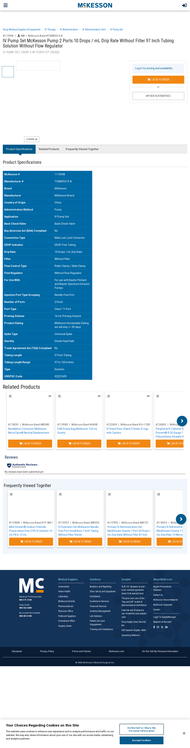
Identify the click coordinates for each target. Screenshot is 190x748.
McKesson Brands (66, 601)
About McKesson (162, 579)
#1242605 (161, 424)
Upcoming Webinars (131, 635)
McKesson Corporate (162, 605)
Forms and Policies (81, 651)
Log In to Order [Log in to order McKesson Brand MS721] (129, 541)
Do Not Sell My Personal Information (160, 651)
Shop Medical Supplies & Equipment (21, 29)
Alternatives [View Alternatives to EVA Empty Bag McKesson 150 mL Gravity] (99, 396)
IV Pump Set (116, 29)
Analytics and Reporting (100, 586)
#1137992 (112, 522)
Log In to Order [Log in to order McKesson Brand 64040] (79, 443)
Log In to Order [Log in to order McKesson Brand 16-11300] (129, 443)
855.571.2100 (25, 600)
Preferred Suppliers (67, 616)
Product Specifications (19, 149)
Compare (31, 139)
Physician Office (65, 611)
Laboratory (63, 596)
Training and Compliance (101, 629)
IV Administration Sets (94, 29)
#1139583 (62, 424)
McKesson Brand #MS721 (135, 522)
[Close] (184, 733)
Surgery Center (65, 626)
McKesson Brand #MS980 (35, 424)
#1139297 (63, 522)
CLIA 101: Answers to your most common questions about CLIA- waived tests (133, 590)
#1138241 (13, 424)
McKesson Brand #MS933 (85, 522)
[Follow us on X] (162, 627)
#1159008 (14, 522)
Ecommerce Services (99, 601)
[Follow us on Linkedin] (166, 627)
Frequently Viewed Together (82, 149)
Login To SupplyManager (164, 617)
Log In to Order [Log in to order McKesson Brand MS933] (80, 541)
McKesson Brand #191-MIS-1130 (40, 522)
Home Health (64, 591)
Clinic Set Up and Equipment (102, 591)
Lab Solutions (96, 616)
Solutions (95, 579)
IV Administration (69, 29)
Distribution (95, 596)
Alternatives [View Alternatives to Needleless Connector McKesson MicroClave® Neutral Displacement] (50, 396)
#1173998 (8, 35)
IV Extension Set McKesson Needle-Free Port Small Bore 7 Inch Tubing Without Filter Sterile (78, 530)
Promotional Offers (66, 621)
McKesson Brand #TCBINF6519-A (45, 35)
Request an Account (162, 622)
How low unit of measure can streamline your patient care (134, 613)
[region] (95, 733)
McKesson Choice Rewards (165, 600)
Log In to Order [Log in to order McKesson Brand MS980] (30, 443)
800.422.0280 (25, 608)
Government (63, 586)
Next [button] (182, 421)
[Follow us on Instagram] (158, 627)
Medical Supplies (68, 579)
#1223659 (112, 424)
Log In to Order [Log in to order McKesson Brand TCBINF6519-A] (158, 79)
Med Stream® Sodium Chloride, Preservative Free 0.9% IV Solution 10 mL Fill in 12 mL (30, 530)
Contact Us (158, 595)
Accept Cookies (141, 740)
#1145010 (162, 522)
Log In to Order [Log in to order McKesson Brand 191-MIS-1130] (31, 541)
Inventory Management (100, 611)
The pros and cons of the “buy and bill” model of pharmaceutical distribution (134, 601)
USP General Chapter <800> (134, 630)
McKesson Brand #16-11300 (135, 424)
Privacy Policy (47, 651)
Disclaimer (17, 651)
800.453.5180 (25, 616)
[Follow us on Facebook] (154, 627)
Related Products (49, 149)
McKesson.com (116, 651)
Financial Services (98, 606)
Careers (156, 609)
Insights (126, 579)
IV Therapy (50, 29)
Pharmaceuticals (65, 606)
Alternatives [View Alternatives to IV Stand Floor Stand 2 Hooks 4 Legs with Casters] (148, 396)
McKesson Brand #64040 (84, 424)
